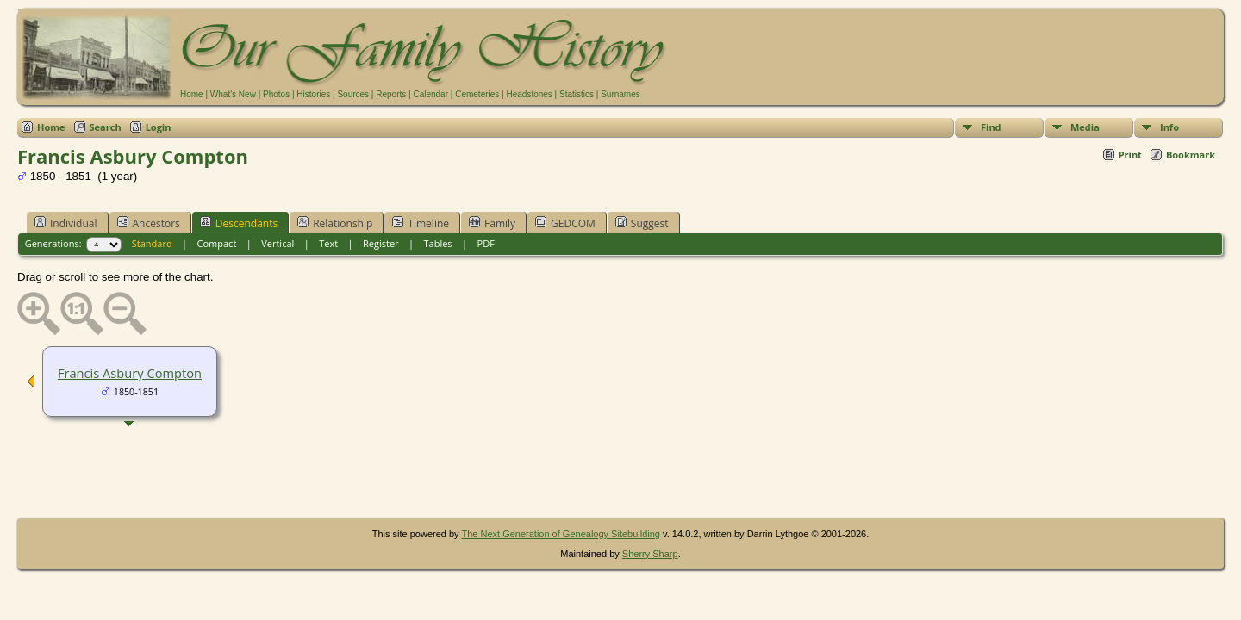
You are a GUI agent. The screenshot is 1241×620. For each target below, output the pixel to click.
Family (492, 223)
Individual (65, 223)
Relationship (334, 223)
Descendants (239, 223)
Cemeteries (477, 94)
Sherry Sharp (650, 554)
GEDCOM (565, 223)
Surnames (620, 94)
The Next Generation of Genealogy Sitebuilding (560, 534)
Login (158, 127)
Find (991, 127)
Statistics (576, 94)
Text (328, 243)
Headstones (529, 94)
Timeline (420, 223)
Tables (438, 243)
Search (106, 127)
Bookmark (1190, 154)
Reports (391, 94)
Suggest (642, 223)
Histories (313, 94)
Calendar (430, 94)
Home (191, 94)
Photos (276, 94)
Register (381, 243)
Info (1169, 127)
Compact (217, 243)
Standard (152, 243)
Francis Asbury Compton (130, 372)
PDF (486, 243)
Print (1130, 154)
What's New (233, 94)
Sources (353, 94)
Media (1085, 127)
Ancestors (148, 223)
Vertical (277, 243)
